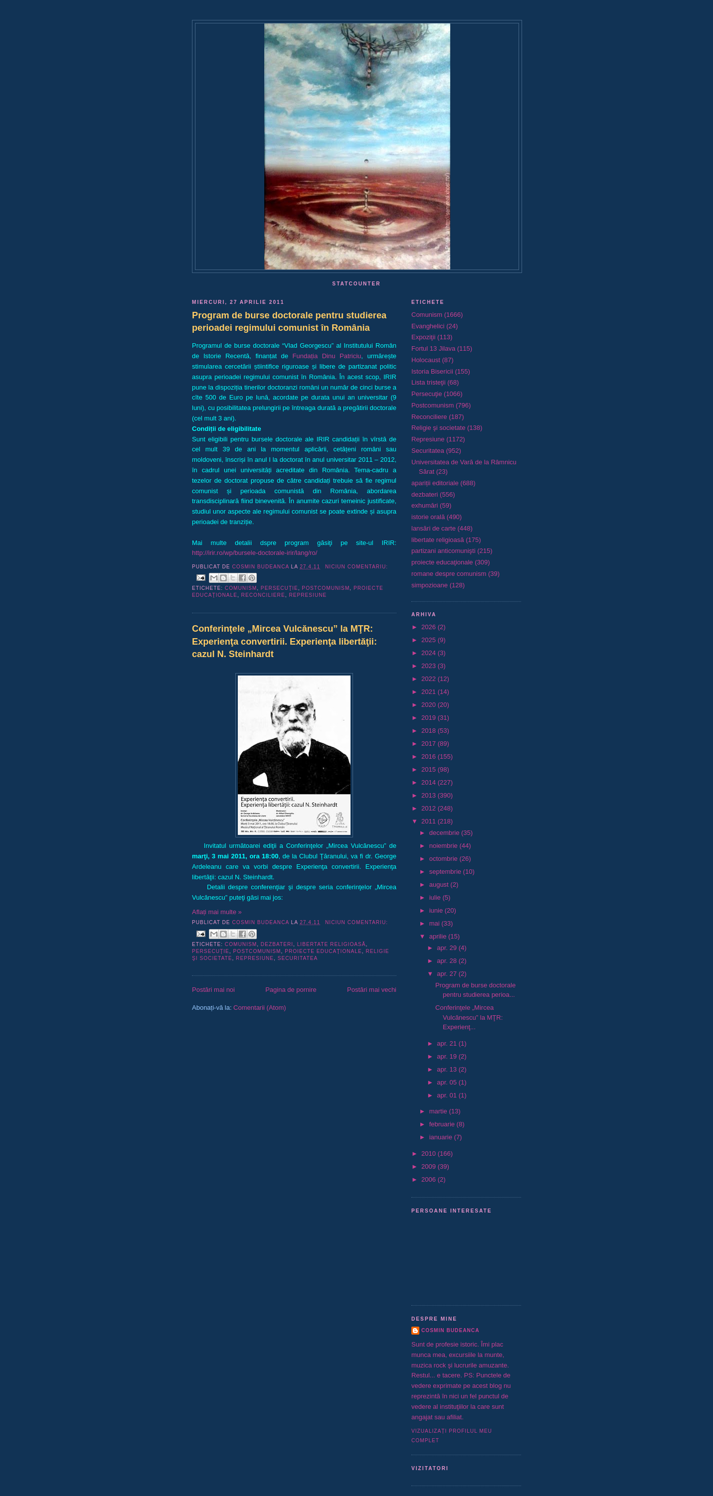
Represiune (308, 595)
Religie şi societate (438, 427)
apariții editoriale (435, 483)
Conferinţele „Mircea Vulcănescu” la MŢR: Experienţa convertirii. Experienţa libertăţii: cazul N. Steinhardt (284, 641)
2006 (429, 1179)
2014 (429, 782)
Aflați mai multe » (217, 912)
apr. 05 (447, 1082)
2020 (429, 704)
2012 (429, 808)
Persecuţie (279, 588)
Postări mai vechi (371, 989)
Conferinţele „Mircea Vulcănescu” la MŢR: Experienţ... (469, 1017)
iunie (437, 910)
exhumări (424, 505)
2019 (429, 717)
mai (435, 923)
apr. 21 (447, 1043)
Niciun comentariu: (356, 566)
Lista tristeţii (428, 382)
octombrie (444, 858)
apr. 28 (447, 960)
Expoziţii (423, 337)
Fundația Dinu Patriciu (327, 356)
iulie (436, 897)
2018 (429, 730)
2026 (429, 627)
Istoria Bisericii (432, 371)
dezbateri (277, 944)
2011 (429, 821)
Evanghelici (428, 326)
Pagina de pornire (291, 989)
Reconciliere (263, 595)
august (440, 884)
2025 (429, 640)
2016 (429, 756)
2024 (429, 653)
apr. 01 (447, 1095)
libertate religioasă (331, 944)
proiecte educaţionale (323, 951)
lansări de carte (433, 528)
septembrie (446, 871)
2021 (429, 691)
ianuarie (441, 1137)
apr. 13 (447, 1069)
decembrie (445, 832)
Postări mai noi (213, 989)
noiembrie (444, 845)
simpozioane (429, 585)
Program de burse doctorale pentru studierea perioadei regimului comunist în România (289, 321)
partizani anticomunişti (443, 550)
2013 (429, 795)
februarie (443, 1124)
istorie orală (428, 517)
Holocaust (425, 360)
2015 (429, 769)
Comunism (241, 588)
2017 (429, 743)
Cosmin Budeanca (450, 1330)
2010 (429, 1153)
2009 (429, 1166)
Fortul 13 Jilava (433, 348)
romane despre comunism (448, 573)
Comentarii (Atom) (259, 1007)
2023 (429, 666)
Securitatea (298, 958)
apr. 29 (447, 948)
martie (439, 1111)
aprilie (438, 936)
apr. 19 (447, 1056)
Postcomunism (326, 588)
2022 (429, 678)
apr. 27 (447, 973)
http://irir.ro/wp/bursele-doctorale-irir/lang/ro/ (254, 552)
